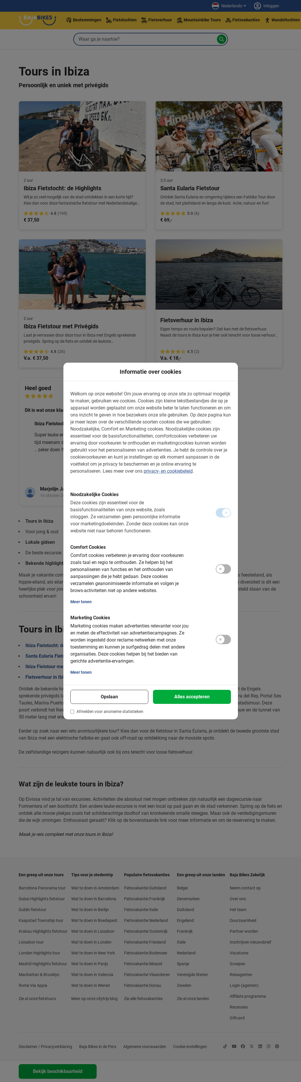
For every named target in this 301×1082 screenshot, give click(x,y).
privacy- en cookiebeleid (168, 471)
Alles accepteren (192, 696)
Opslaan (109, 696)
